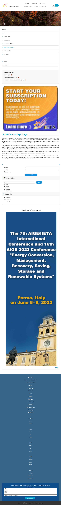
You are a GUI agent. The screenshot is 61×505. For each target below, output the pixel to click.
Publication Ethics (7, 50)
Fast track (30, 404)
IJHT (30, 421)
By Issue (7, 186)
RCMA (30, 445)
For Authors (7, 199)
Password (6, 169)
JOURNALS (30, 412)
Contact (30, 396)
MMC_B (31, 478)
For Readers (7, 197)
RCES (30, 464)
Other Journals (8, 191)
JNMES (30, 418)
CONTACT (30, 377)
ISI (30, 434)
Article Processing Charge (9, 47)
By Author (7, 189)
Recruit (30, 393)
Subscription (30, 401)
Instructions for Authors (8, 43)
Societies (30, 391)
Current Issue (6, 58)
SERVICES (30, 399)
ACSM (30, 429)
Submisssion (6, 54)
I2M (30, 437)
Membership (30, 388)
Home (4, 24)
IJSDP (30, 451)
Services (34, 3)
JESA (30, 443)
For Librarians (8, 201)
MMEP (30, 423)
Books (36, 7)
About (27, 3)
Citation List (6, 65)
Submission (42, 7)
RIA (30, 448)
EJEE (30, 432)
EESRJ (30, 462)
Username (6, 167)
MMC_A (30, 475)
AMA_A (30, 470)
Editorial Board (7, 40)
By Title (7, 188)
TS (30, 415)
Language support (30, 407)
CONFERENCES (28, 7)
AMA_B (30, 473)
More (56, 367)
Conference (30, 410)
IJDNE (30, 459)
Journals (42, 3)
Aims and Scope (7, 36)
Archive (5, 61)
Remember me (8, 172)
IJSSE (30, 456)
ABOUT (30, 385)
